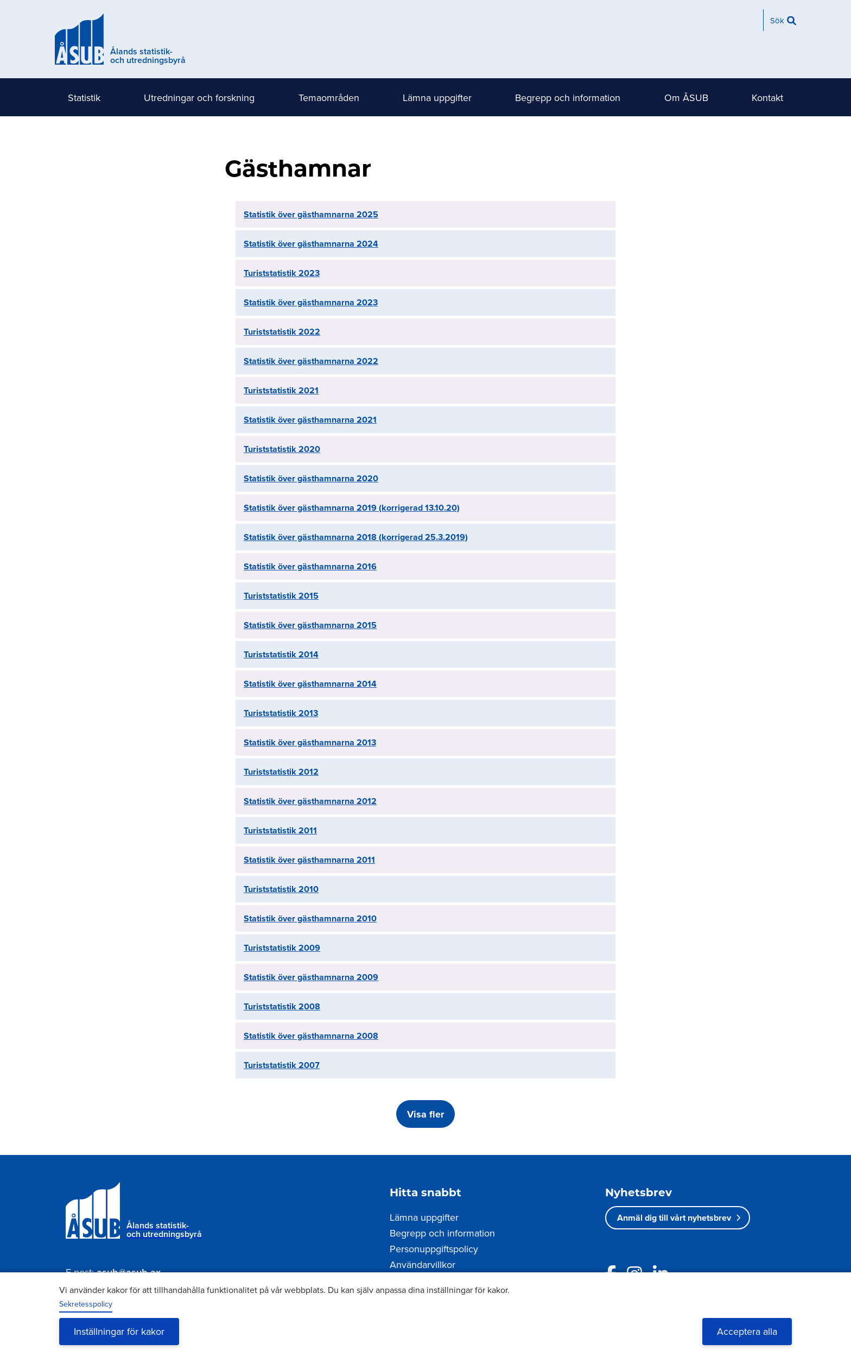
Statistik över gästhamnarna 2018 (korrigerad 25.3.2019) (356, 537)
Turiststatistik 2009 (282, 947)
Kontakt (767, 97)
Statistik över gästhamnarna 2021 (310, 419)
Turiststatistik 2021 (281, 390)
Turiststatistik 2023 (282, 273)
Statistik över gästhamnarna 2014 (310, 683)
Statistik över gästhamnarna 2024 (311, 243)
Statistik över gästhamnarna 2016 (310, 566)
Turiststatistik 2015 (281, 595)
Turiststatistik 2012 (281, 771)
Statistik (84, 97)
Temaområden (329, 97)
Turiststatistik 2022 (282, 331)
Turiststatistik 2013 (281, 713)
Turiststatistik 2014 (281, 654)
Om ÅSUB (686, 97)
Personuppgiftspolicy (434, 1248)
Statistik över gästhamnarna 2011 (309, 859)
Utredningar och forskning (199, 97)
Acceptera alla (747, 1331)
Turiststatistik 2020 (282, 449)
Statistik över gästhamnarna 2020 (311, 478)
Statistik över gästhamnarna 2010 (310, 918)
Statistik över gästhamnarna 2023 (311, 302)
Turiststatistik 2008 (282, 1006)
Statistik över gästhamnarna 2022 (311, 361)
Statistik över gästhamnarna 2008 (311, 1035)
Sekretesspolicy (85, 1303)
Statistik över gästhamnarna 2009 (311, 977)
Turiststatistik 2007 (282, 1065)
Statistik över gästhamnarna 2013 (310, 742)
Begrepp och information (567, 97)
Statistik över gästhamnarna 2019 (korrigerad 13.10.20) (352, 507)
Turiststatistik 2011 (280, 830)
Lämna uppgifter (437, 97)
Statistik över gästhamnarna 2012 (310, 801)
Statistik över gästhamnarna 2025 (311, 214)
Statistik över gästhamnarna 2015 (310, 625)
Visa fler (425, 1114)
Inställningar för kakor (119, 1331)
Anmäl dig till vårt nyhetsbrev (674, 1217)
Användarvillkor (422, 1264)
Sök (777, 20)
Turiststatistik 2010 (281, 889)
